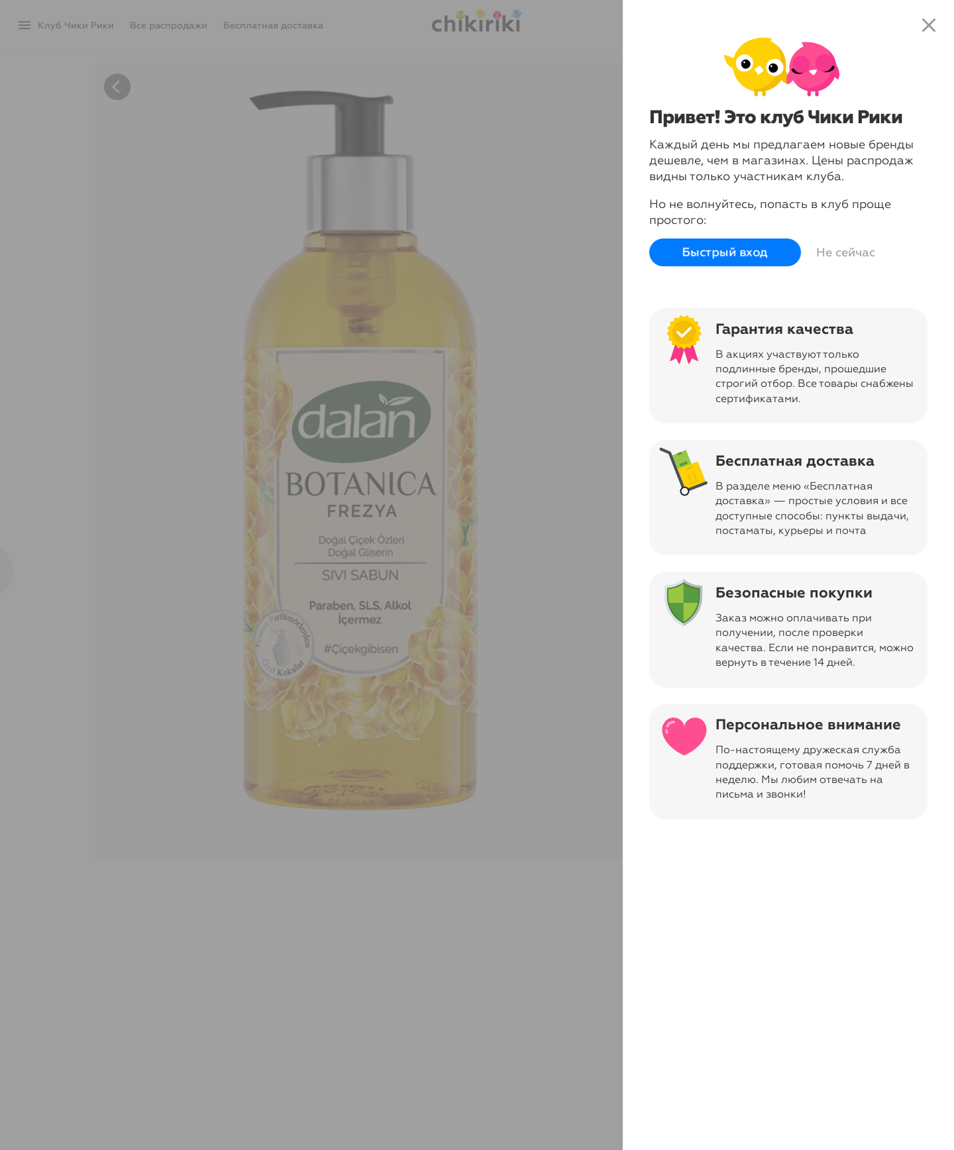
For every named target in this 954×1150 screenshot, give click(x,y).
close (929, 25)
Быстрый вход (725, 252)
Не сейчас (845, 252)
